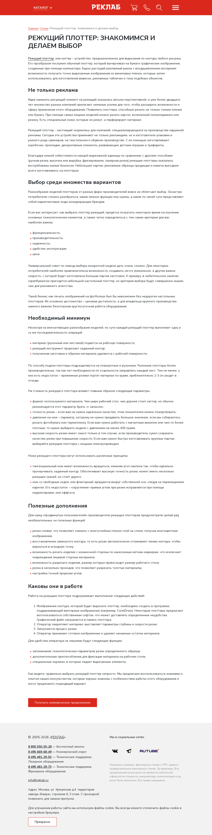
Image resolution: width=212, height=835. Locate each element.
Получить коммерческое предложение (63, 703)
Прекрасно (42, 822)
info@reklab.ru (38, 780)
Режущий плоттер (41, 58)
